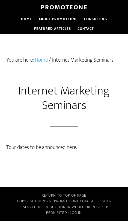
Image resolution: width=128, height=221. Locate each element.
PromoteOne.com (71, 201)
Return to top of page (64, 195)
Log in (76, 212)
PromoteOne (64, 7)
